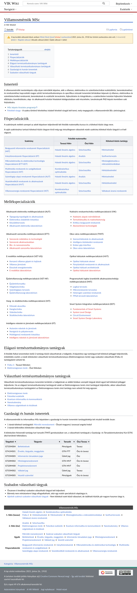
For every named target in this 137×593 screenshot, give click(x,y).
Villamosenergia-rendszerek (105, 551)
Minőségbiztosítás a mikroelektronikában (84, 515)
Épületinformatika (17, 283)
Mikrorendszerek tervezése (85, 290)
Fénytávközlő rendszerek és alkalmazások (91, 264)
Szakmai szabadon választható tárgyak (63, 534)
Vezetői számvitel (25, 475)
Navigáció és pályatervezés (21, 331)
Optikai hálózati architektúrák (86, 267)
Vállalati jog (23, 470)
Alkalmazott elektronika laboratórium (25, 226)
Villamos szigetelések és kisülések (22, 405)
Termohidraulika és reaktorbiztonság (89, 219)
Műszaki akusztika (17, 306)
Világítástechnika (17, 287)
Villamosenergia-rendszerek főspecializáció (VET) (27, 191)
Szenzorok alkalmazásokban (21, 242)
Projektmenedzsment (27, 465)
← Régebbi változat (23, 40)
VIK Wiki (11, 3)
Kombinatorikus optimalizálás (59, 512)
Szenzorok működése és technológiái (25, 239)
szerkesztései (66, 37)
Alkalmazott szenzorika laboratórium (25, 248)
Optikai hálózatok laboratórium (86, 270)
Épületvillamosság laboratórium (23, 293)
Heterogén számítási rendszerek (87, 293)
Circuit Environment (82, 315)
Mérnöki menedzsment (44, 424)
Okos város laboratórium (84, 248)
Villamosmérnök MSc (23, 564)
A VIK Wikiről (33, 589)
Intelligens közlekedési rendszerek (88, 242)
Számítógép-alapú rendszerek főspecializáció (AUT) (27, 176)
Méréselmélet (108, 150)
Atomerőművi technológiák (85, 226)
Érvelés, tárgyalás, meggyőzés (31, 451)
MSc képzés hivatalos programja (21, 107)
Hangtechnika (15, 309)
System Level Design (82, 312)
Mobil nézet (61, 589)
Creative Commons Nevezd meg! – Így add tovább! (62, 576)
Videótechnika (15, 312)
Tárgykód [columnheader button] (9, 441)
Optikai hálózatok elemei (84, 261)
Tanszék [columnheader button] (67, 441)
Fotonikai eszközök (15, 396)
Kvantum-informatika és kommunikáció (24, 399)
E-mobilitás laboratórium (20, 270)
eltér (13, 40)
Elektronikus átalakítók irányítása (24, 219)
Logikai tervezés (80, 287)
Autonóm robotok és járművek (23, 328)
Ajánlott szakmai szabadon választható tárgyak (27, 496)
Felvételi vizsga (14, 110)
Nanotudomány (14, 402)
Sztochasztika (85, 150)
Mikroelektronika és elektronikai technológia (96, 545)
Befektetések (24, 446)
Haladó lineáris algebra (65, 150)
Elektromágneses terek (17, 368)
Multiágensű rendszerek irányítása (24, 334)
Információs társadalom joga (30, 456)
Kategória (8, 564)
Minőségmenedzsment (28, 461)
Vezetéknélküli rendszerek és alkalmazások (70, 551)
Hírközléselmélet (109, 170)
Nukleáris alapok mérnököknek (86, 216)
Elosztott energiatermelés (20, 267)
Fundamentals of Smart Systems (87, 309)
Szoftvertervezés (109, 156)
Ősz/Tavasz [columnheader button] (82, 441)
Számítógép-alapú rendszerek (35, 551)
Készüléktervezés (17, 222)
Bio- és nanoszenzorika (19, 245)
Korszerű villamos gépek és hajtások (25, 261)
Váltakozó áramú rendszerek (114, 191)
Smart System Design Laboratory (87, 318)
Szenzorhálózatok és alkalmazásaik (88, 239)
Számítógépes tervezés (19, 290)
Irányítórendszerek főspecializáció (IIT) (22, 156)
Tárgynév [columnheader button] (38, 441)
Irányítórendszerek (65, 545)
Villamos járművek (17, 264)
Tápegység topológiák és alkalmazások (26, 216)
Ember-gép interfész (82, 245)
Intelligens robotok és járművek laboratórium (29, 337)
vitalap (57, 37)
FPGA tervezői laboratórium (85, 296)
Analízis (82, 156)
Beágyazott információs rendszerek (37, 545)
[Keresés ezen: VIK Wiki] (66, 3)
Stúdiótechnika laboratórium (22, 315)
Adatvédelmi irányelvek (14, 589)
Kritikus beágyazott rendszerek (86, 222)
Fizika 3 (10, 365)
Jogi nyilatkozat (47, 589)
